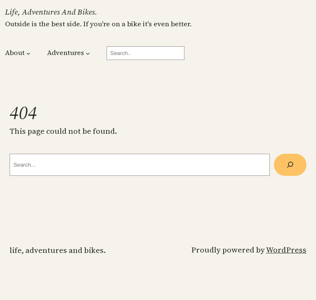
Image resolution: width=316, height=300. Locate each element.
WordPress (286, 250)
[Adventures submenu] (88, 53)
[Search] (290, 165)
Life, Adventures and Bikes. (51, 12)
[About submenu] (28, 53)
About (15, 53)
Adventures (65, 53)
